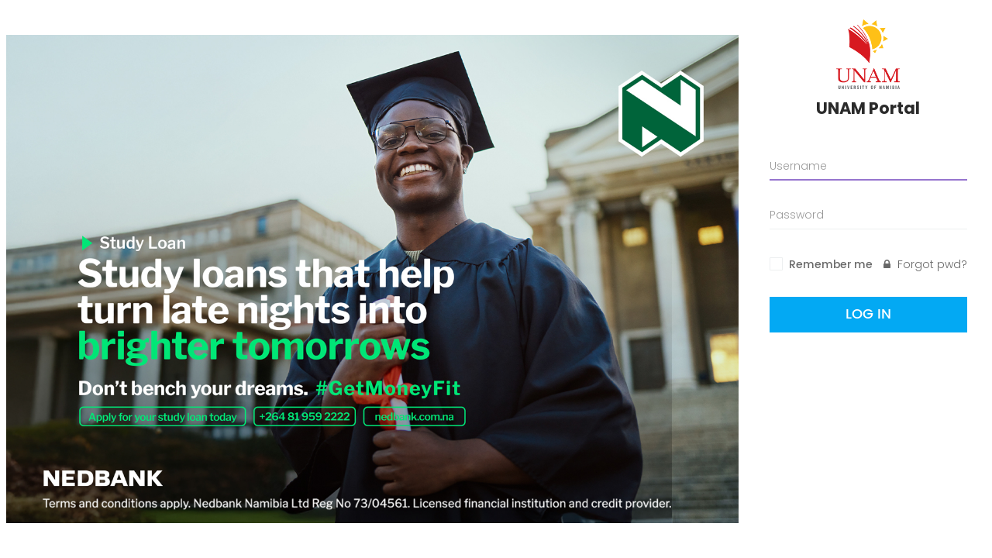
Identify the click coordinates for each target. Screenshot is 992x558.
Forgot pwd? (925, 264)
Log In (868, 314)
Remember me (831, 265)
